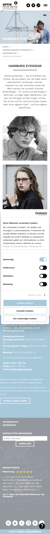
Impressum (9, 425)
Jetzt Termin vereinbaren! (25, 531)
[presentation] (23, 454)
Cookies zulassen (25, 303)
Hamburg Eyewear (12, 56)
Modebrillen (9, 53)
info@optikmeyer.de (21, 369)
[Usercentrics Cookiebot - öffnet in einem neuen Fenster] (35, 213)
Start (6, 47)
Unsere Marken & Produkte (17, 50)
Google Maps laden (15, 401)
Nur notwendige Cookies (25, 318)
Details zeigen (34, 295)
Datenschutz (10, 422)
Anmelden (25, 443)
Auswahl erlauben (24, 311)
